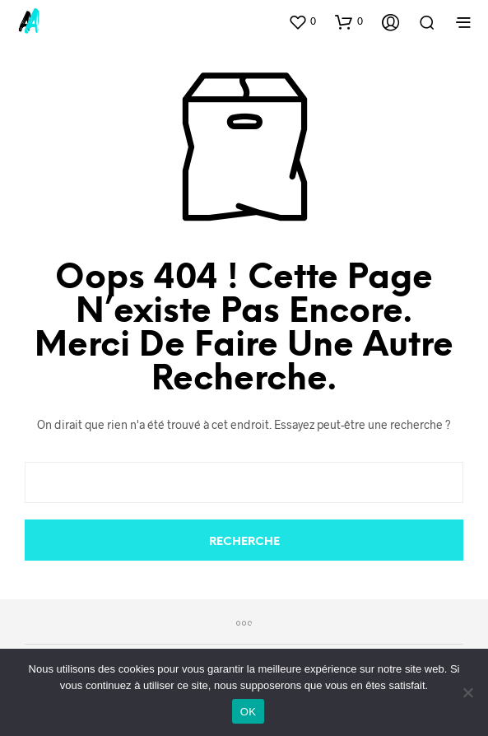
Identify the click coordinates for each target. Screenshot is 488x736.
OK (248, 712)
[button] (302, 21)
